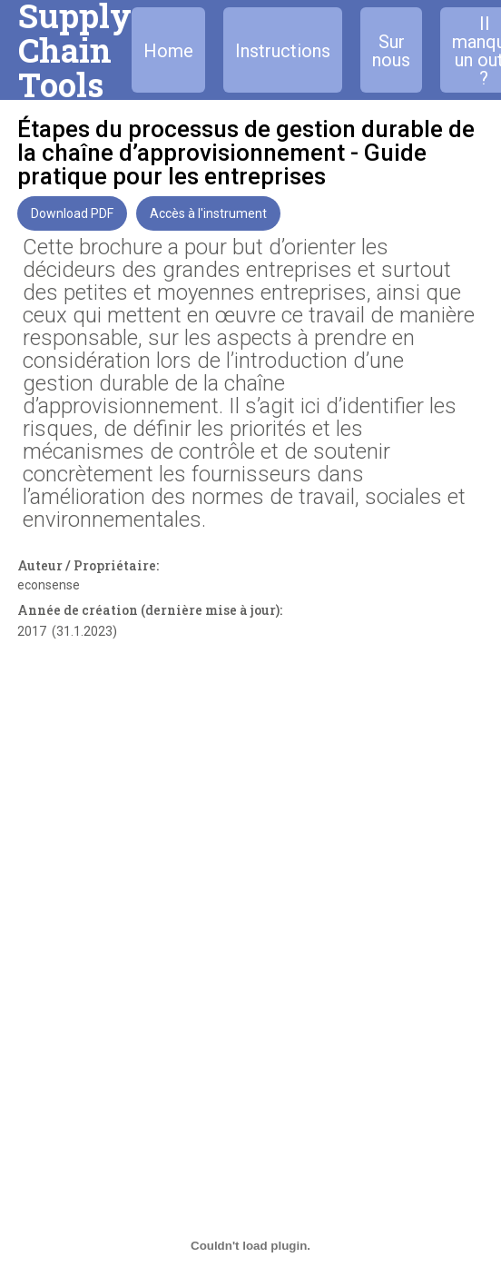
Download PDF (72, 213)
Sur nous (391, 51)
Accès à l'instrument (208, 213)
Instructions (282, 51)
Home (168, 51)
